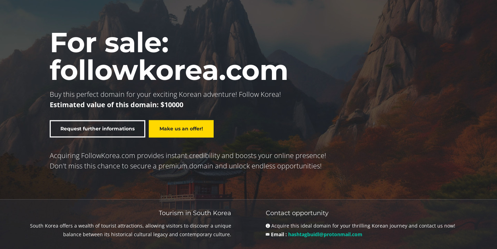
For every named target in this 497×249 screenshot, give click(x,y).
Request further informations (97, 129)
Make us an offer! (181, 129)
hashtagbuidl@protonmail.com (325, 234)
